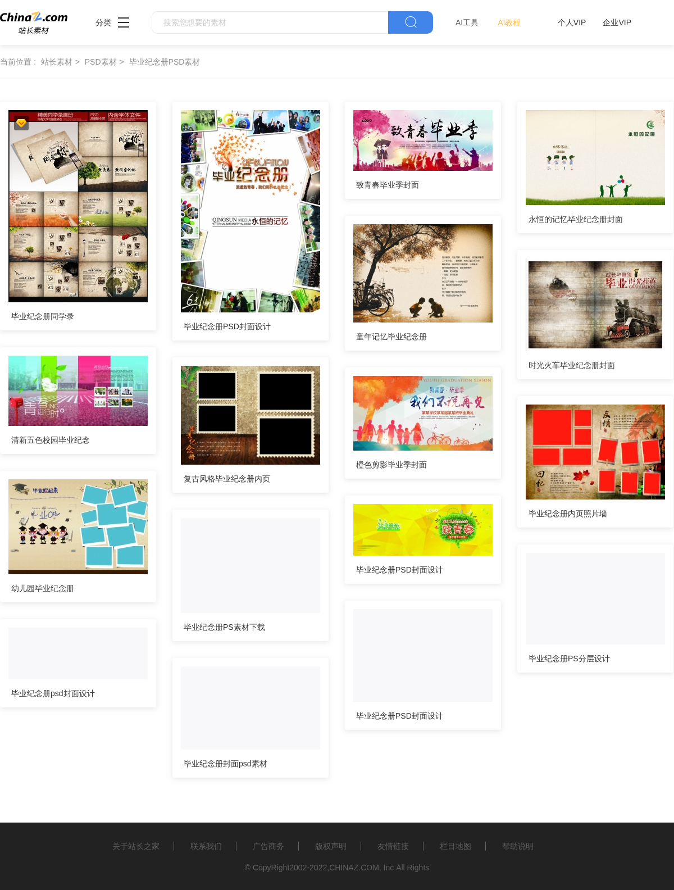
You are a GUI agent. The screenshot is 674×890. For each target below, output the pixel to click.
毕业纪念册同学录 (42, 316)
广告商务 (268, 846)
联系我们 (206, 846)
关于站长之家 (136, 846)
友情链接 (393, 846)
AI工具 (467, 22)
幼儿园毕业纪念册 (42, 588)
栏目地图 (455, 846)
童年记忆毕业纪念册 (391, 336)
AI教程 (509, 22)
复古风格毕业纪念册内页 (227, 478)
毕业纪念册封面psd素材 (225, 763)
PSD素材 (101, 61)
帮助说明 (518, 846)
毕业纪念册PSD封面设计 (227, 326)
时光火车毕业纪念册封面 (572, 365)
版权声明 (331, 846)
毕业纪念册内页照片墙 (568, 513)
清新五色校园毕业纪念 (50, 439)
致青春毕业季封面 (387, 184)
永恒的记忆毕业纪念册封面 (576, 219)
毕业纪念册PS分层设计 (569, 658)
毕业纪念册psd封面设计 (53, 693)
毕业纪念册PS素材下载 (224, 627)
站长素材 (56, 61)
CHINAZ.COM (354, 867)
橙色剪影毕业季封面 (391, 464)
